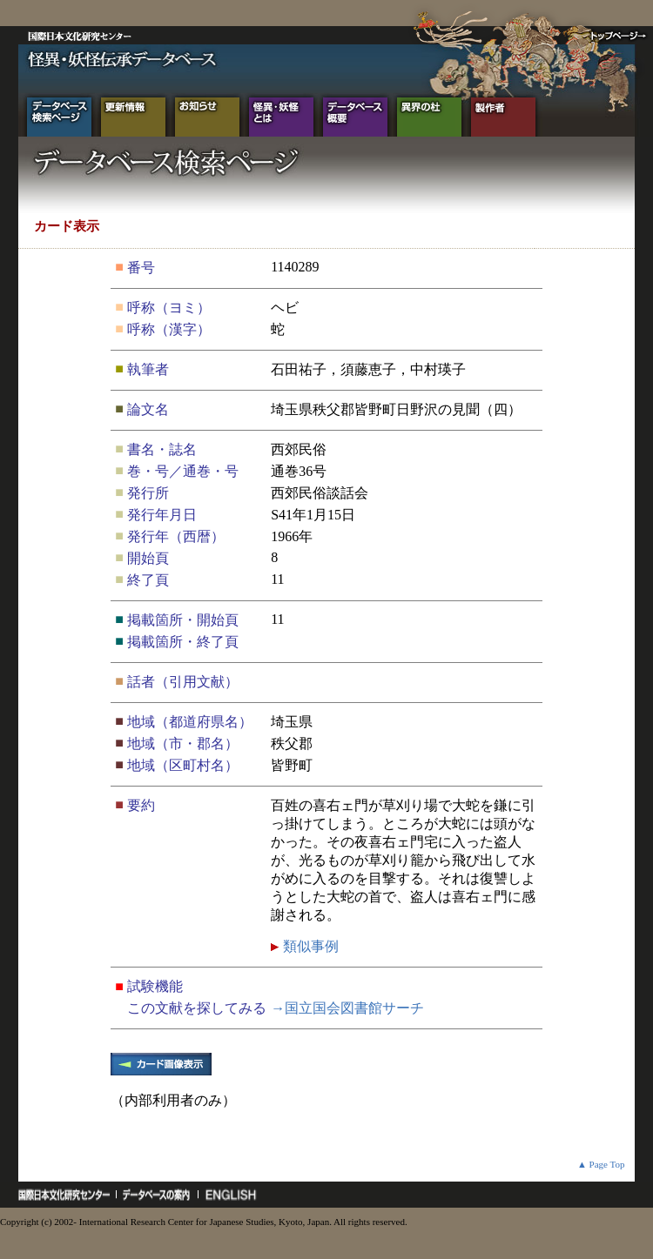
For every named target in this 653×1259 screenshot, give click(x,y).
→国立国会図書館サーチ (347, 1008)
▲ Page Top (601, 1164)
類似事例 (309, 946)
